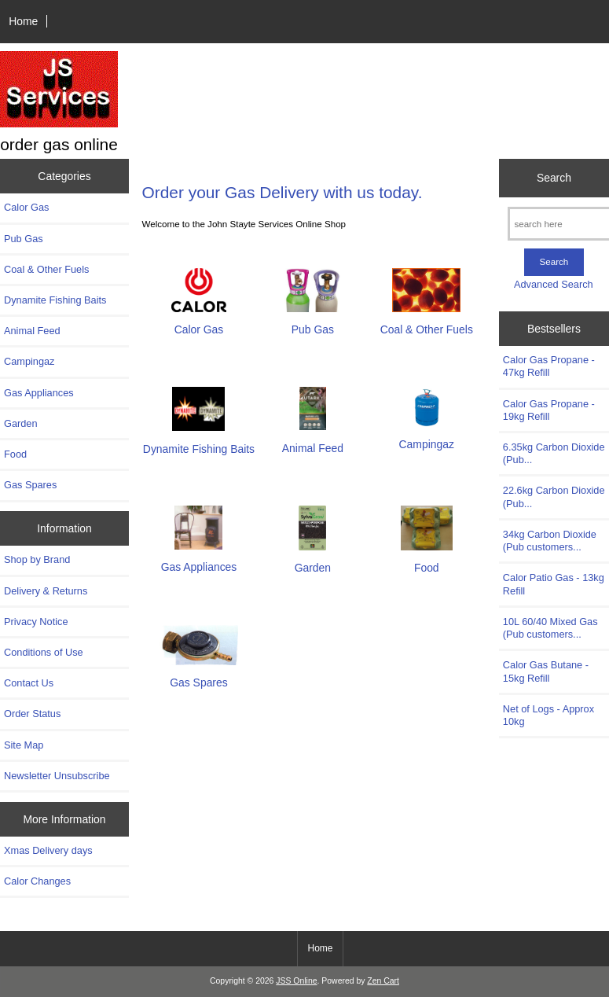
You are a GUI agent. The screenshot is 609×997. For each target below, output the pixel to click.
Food (15, 454)
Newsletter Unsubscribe (57, 776)
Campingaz (29, 361)
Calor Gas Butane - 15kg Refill (546, 671)
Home (23, 21)
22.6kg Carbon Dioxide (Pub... (554, 496)
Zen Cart (383, 981)
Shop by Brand (37, 559)
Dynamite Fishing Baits (55, 300)
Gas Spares (30, 485)
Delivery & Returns (45, 591)
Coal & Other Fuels (46, 269)
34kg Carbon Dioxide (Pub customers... (549, 540)
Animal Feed (32, 331)
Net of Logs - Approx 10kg (548, 715)
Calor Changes (37, 881)
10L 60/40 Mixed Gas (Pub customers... (550, 628)
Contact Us (28, 683)
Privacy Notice (36, 621)
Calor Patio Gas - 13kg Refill (553, 584)
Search (554, 177)
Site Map (23, 745)
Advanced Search (553, 284)
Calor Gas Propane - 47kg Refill (549, 366)
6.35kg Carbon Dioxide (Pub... (554, 453)
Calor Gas (26, 207)
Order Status (32, 713)
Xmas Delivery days (48, 850)
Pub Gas (23, 239)
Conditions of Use (43, 652)
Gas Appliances (39, 393)
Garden (21, 423)
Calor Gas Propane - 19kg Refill (549, 410)
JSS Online (296, 981)
